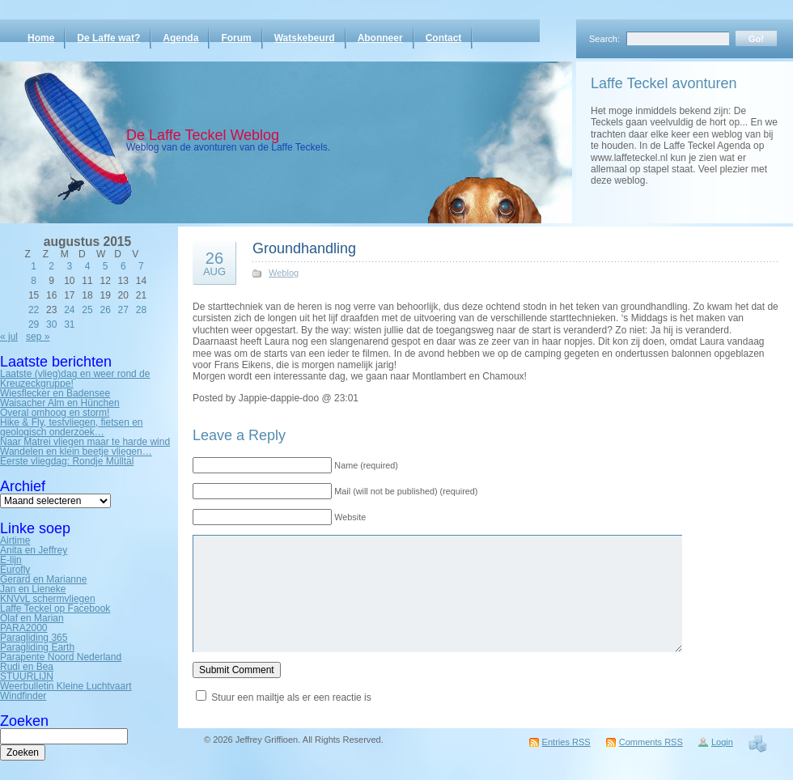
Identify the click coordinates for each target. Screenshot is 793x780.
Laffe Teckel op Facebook (55, 608)
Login (722, 742)
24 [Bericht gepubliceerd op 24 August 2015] (69, 310)
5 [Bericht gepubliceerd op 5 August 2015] (105, 266)
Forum (236, 38)
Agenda (180, 38)
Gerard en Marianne (43, 579)
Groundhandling (304, 248)
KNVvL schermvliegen (47, 598)
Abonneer (380, 38)
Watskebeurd (304, 38)
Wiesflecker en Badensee (55, 393)
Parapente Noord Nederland (60, 657)
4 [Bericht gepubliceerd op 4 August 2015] (88, 266)
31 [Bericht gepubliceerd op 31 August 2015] (69, 324)
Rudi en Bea (26, 666)
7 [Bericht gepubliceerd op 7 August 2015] (141, 266)
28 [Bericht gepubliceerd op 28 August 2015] (141, 310)
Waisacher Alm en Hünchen (60, 403)
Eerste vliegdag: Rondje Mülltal (67, 461)
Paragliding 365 (33, 637)
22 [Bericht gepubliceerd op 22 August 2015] (33, 310)
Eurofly (15, 569)
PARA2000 (23, 628)
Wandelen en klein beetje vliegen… (76, 451)
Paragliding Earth (37, 647)
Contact (444, 38)
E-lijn (11, 560)
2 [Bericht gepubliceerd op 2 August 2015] (51, 266)
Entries (566, 742)
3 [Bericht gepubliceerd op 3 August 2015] (70, 266)
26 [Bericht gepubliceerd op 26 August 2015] (105, 310)
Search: (604, 39)
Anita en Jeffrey (33, 550)
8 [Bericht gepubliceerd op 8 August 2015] (33, 281)
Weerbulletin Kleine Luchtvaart (66, 686)
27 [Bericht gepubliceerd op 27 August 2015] (123, 310)
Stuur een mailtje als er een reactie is (291, 697)
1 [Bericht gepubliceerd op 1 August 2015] (33, 266)
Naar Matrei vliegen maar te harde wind (85, 441)
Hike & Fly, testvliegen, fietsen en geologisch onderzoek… (71, 427)
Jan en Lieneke (33, 589)
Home (41, 38)
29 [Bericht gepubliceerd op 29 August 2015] (33, 324)
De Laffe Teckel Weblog (202, 135)
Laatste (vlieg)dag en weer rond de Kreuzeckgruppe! (75, 378)
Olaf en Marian (32, 618)
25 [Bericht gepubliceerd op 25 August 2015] (87, 310)
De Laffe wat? (108, 38)
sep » (37, 336)
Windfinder (23, 696)
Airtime (15, 540)
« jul (9, 336)
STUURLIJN (26, 676)
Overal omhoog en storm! (54, 412)
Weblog (284, 273)
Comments (651, 742)
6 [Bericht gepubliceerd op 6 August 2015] (123, 266)
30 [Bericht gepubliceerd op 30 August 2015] (51, 324)
